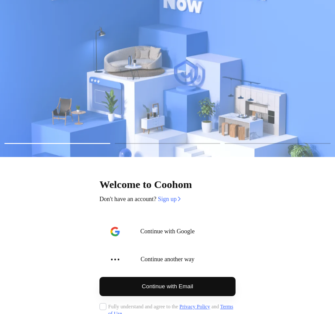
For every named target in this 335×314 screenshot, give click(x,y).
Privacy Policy (194, 307)
